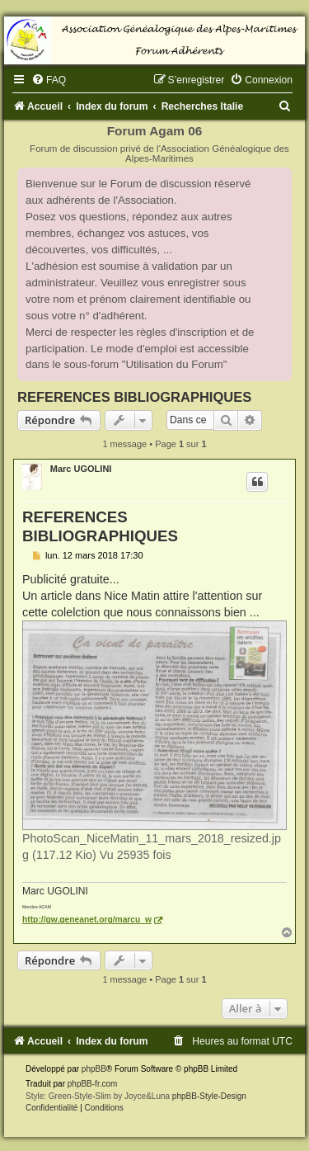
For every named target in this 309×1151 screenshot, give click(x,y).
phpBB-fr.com (93, 1083)
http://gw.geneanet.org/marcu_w (87, 919)
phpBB (94, 1068)
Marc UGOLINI (81, 469)
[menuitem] (48, 80)
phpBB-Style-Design (209, 1096)
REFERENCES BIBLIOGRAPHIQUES (134, 396)
